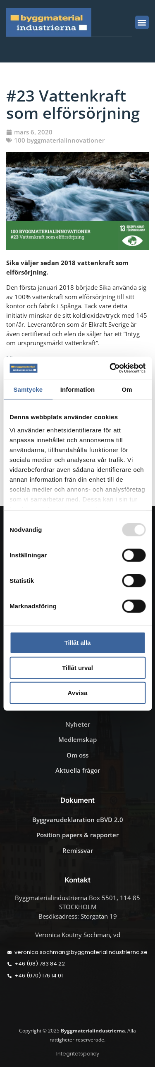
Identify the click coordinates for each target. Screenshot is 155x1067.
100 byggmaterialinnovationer (59, 140)
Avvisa (78, 692)
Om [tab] (127, 389)
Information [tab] (77, 389)
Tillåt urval (77, 667)
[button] (142, 22)
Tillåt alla (77, 642)
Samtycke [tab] (28, 389)
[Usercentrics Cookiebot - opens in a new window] (110, 368)
